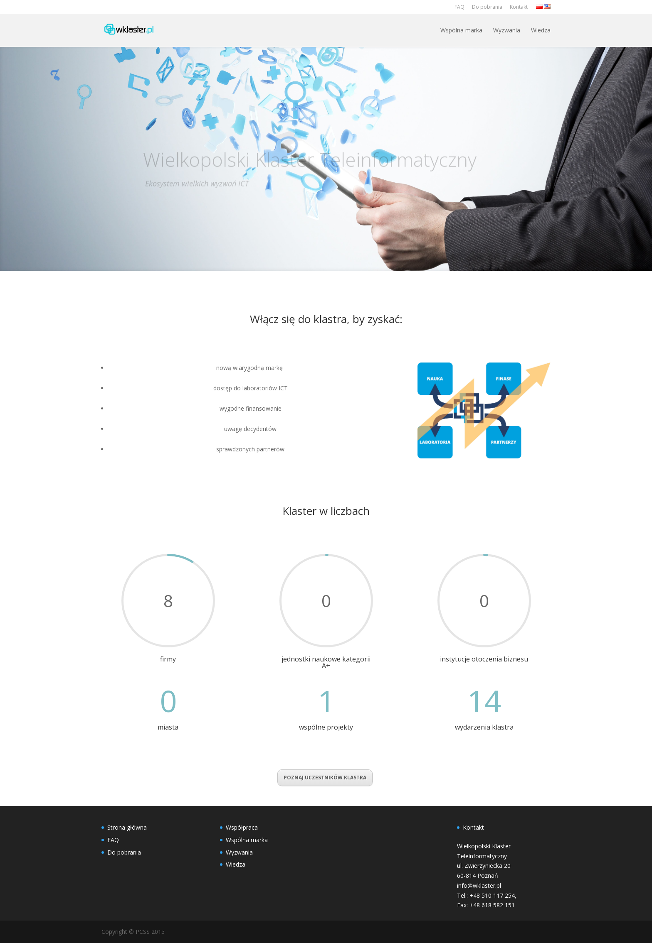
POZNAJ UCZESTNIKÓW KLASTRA (325, 777)
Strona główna (127, 827)
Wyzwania (506, 30)
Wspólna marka (461, 30)
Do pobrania (487, 6)
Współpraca (242, 827)
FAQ (459, 6)
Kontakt (519, 6)
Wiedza (541, 30)
